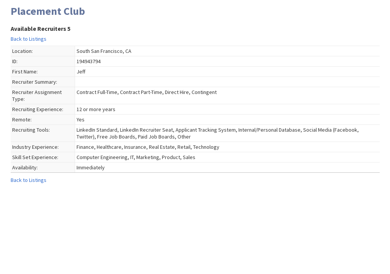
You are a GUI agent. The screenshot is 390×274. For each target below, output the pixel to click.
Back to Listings (28, 38)
